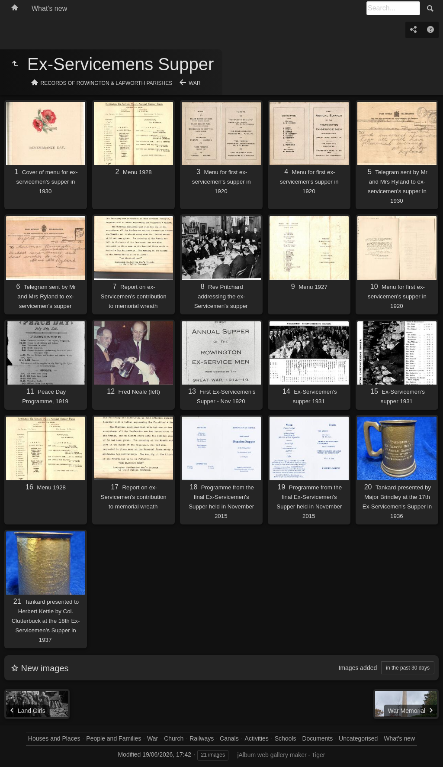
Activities (257, 738)
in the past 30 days (408, 668)
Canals (229, 738)
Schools (285, 738)
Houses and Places (54, 738)
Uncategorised (358, 738)
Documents (317, 738)
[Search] (393, 8)
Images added (358, 667)
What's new (49, 8)
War (195, 83)
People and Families (113, 738)
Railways (201, 738)
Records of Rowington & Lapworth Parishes (107, 83)
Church (173, 738)
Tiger (318, 754)
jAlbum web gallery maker (271, 754)
